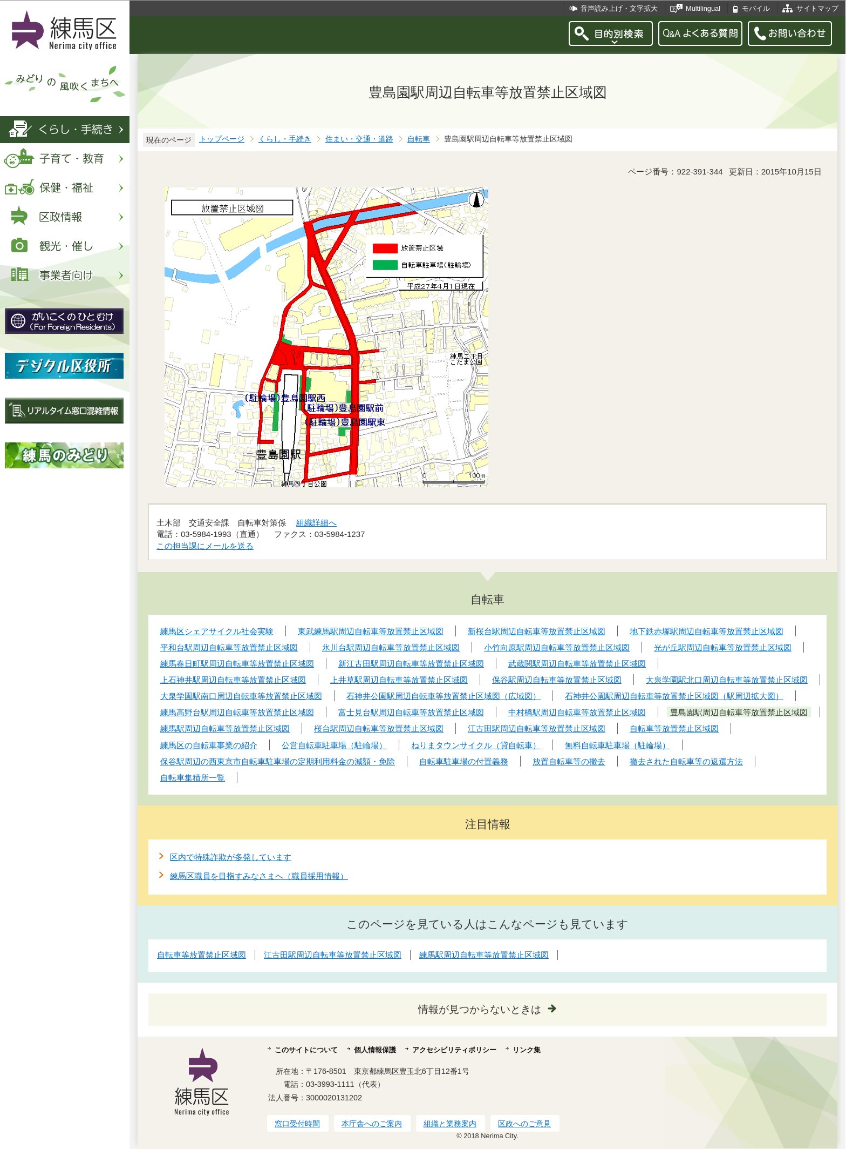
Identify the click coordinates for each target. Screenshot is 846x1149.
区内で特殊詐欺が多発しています (230, 857)
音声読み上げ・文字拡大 (619, 8)
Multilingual (703, 8)
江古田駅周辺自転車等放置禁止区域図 (332, 954)
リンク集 (527, 1050)
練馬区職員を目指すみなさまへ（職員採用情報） (259, 876)
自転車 (418, 139)
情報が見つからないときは (479, 1009)
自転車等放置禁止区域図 (201, 954)
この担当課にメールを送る (205, 545)
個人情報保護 (375, 1050)
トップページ (221, 139)
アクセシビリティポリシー (454, 1050)
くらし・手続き (284, 139)
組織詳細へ (316, 522)
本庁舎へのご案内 (372, 1123)
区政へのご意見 (524, 1123)
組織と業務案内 (450, 1123)
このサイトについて (306, 1050)
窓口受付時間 (297, 1123)
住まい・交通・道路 (359, 139)
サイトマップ (817, 8)
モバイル (756, 8)
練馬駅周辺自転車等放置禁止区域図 (484, 954)
